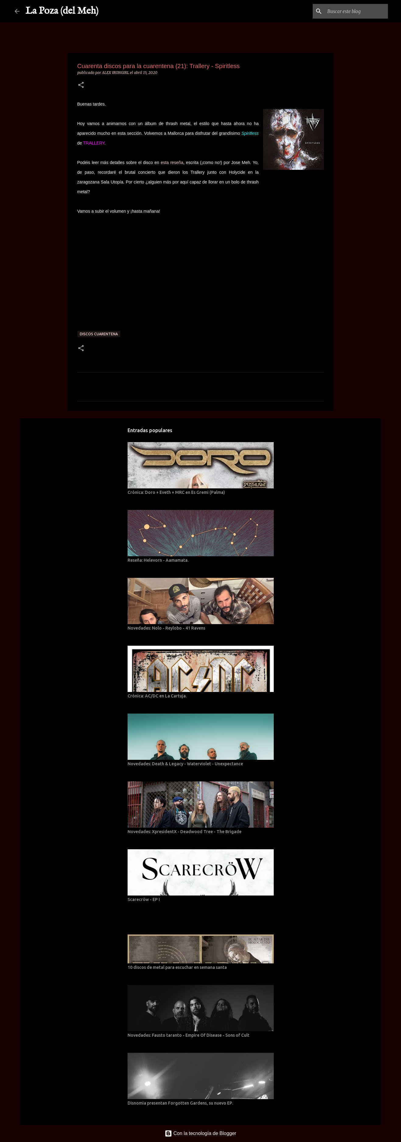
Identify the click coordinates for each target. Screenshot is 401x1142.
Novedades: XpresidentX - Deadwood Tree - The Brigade (184, 831)
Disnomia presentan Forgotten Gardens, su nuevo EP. (180, 1103)
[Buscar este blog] (356, 11)
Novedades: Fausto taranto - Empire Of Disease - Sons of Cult (188, 1035)
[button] (81, 85)
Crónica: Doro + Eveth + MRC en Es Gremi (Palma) (176, 492)
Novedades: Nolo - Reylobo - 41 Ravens (166, 628)
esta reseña (172, 162)
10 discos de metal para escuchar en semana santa (177, 967)
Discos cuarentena (99, 334)
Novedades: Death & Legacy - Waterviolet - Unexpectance (185, 763)
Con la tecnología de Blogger (200, 1133)
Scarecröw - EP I (144, 899)
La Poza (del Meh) (62, 11)
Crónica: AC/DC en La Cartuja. (157, 695)
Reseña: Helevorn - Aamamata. (158, 560)
